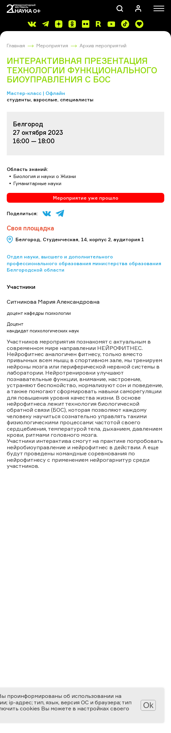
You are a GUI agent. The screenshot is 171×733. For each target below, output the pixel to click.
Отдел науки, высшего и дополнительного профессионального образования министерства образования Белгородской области (84, 263)
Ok (148, 705)
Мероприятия (52, 45)
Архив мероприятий (103, 45)
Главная (16, 45)
